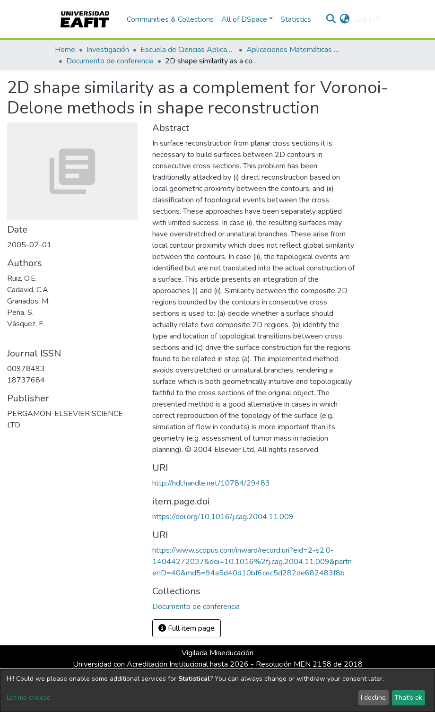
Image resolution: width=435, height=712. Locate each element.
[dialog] (217, 690)
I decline (373, 697)
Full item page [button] (186, 628)
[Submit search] (331, 19)
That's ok (408, 697)
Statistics (295, 19)
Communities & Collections (170, 19)
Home (65, 49)
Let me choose (29, 697)
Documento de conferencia (110, 61)
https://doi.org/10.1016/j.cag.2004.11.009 (223, 517)
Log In (364, 19)
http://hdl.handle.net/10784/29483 (211, 483)
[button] (345, 19)
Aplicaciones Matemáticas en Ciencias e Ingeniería (293, 49)
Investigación (108, 49)
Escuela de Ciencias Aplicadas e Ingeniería (187, 49)
